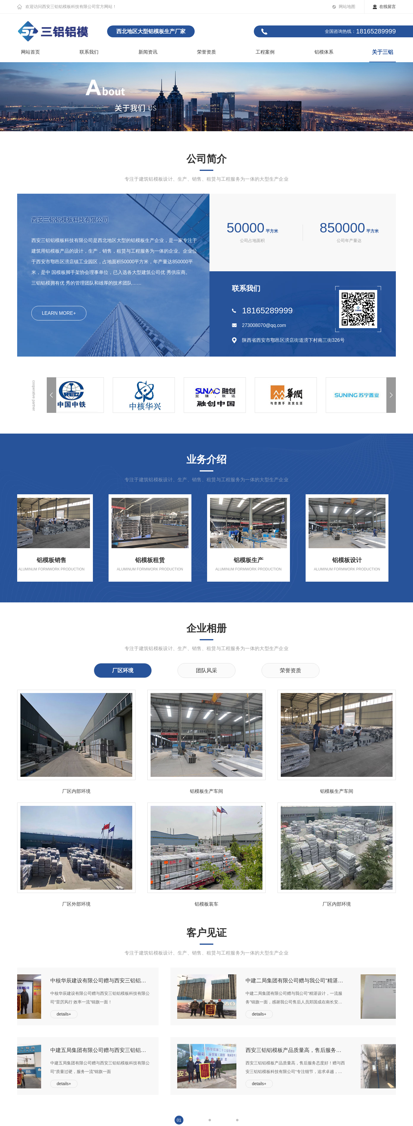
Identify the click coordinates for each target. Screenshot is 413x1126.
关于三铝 (382, 52)
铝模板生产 (255, 560)
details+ (106, 1014)
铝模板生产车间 (206, 791)
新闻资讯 (147, 51)
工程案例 (265, 51)
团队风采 (206, 670)
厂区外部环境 (76, 904)
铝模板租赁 (157, 560)
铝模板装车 (206, 904)
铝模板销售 (58, 560)
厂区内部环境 (76, 791)
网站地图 (347, 6)
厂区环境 (122, 670)
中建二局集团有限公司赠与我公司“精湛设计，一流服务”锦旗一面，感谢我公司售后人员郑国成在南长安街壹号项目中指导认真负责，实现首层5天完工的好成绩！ (337, 980)
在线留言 (387, 6)
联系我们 (89, 51)
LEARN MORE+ (59, 313)
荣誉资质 (206, 51)
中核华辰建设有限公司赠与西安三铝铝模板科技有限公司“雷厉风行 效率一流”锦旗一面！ (142, 980)
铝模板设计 (354, 560)
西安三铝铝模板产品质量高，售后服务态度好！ (337, 1050)
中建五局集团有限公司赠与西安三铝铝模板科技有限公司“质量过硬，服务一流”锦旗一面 (142, 1050)
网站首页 (30, 51)
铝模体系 (323, 51)
